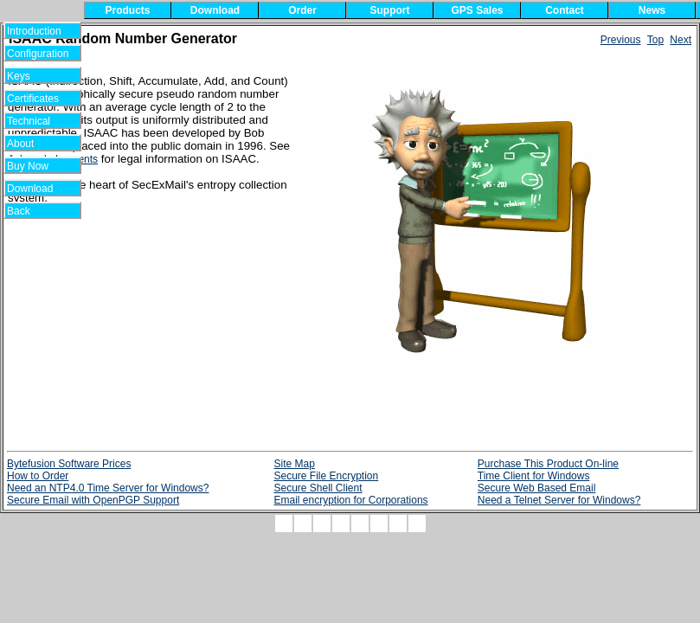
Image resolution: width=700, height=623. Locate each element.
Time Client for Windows (534, 476)
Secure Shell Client (317, 488)
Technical (33, 121)
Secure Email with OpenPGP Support (93, 500)
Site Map (293, 464)
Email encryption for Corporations (350, 500)
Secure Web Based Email (537, 488)
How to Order (37, 476)
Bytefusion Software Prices (69, 464)
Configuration (37, 54)
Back (30, 211)
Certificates (33, 99)
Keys (30, 76)
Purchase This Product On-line (548, 464)
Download (36, 189)
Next (680, 40)
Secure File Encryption (325, 476)
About (31, 144)
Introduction (34, 31)
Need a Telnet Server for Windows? (559, 500)
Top (655, 40)
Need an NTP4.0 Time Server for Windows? (108, 488)
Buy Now (35, 166)
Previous (620, 40)
